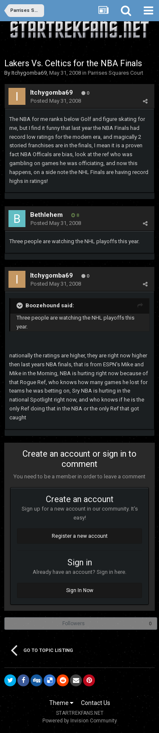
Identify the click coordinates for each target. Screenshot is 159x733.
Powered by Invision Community (79, 721)
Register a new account (80, 536)
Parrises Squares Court (115, 73)
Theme (61, 702)
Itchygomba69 (29, 73)
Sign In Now (79, 590)
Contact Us (95, 702)
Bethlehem (46, 215)
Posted (56, 101)
